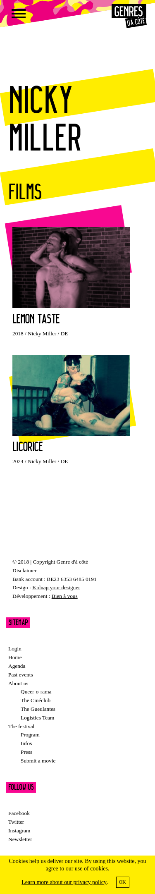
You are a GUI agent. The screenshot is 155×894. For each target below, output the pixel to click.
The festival (21, 726)
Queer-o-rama (36, 691)
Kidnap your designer (56, 587)
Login (14, 648)
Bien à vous (65, 596)
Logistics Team (37, 718)
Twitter (16, 822)
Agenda (16, 666)
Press (26, 752)
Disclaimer (24, 570)
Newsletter (20, 839)
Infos (26, 743)
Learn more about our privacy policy (64, 882)
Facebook (19, 813)
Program (30, 734)
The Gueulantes (38, 709)
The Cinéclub (35, 700)
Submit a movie (38, 761)
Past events (20, 675)
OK (122, 882)
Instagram (19, 830)
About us (18, 683)
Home (15, 657)
